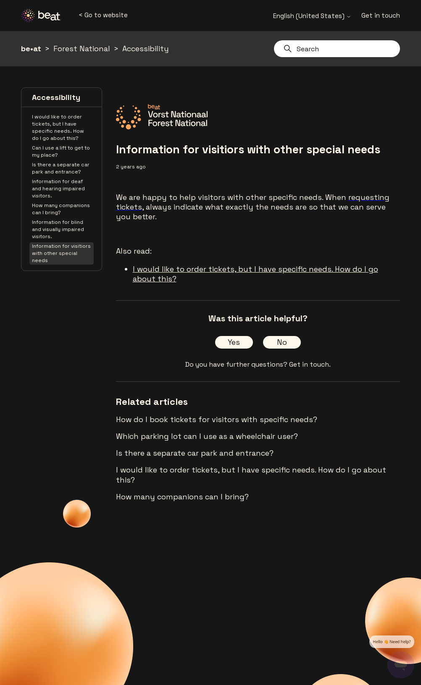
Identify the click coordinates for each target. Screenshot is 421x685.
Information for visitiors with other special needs (61, 253)
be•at (31, 48)
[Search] (337, 48)
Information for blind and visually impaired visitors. (58, 229)
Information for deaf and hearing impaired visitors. (58, 188)
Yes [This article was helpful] (234, 342)
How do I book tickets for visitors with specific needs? (216, 419)
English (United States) (312, 15)
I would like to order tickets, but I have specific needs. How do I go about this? (58, 127)
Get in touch (380, 15)
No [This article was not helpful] (282, 342)
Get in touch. (310, 364)
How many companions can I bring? (61, 209)
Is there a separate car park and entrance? (60, 168)
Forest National (81, 48)
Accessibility (145, 48)
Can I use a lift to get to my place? (61, 151)
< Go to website (103, 15)
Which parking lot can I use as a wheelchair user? (207, 436)
